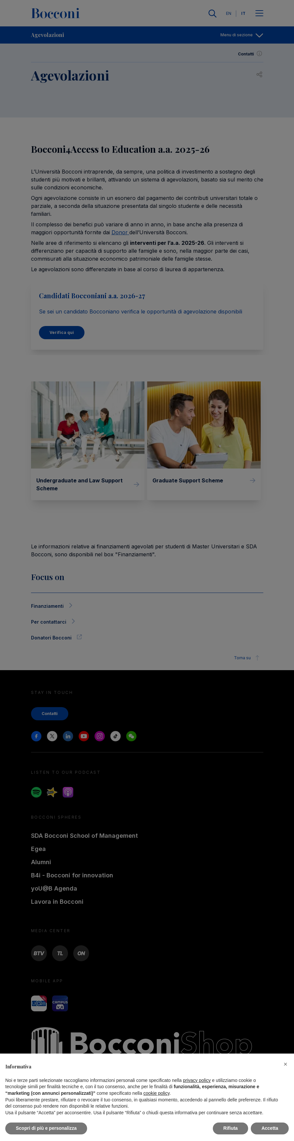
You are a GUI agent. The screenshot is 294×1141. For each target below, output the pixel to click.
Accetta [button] (269, 1128)
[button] (285, 1064)
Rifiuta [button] (230, 1128)
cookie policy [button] (157, 1093)
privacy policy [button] (197, 1080)
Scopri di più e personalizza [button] (46, 1128)
